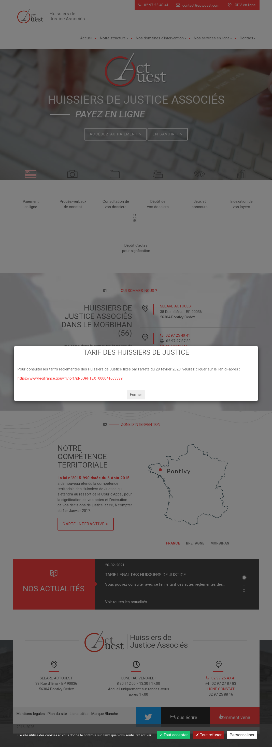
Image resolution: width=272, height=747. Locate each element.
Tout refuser (209, 735)
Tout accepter (173, 735)
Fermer (136, 394)
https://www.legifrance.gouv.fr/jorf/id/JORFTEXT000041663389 (70, 378)
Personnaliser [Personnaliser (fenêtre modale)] (242, 735)
